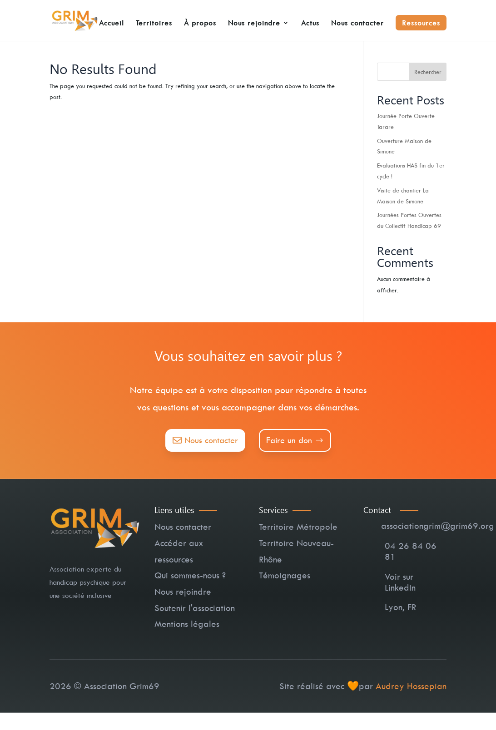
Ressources (421, 22)
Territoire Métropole (298, 526)
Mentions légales (186, 623)
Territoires (154, 23)
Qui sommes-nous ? (190, 575)
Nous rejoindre (254, 23)
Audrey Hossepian (411, 686)
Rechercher (427, 71)
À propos (200, 23)
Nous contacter (357, 23)
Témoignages (284, 575)
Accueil (111, 23)
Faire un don (289, 440)
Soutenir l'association (194, 607)
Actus (310, 23)
